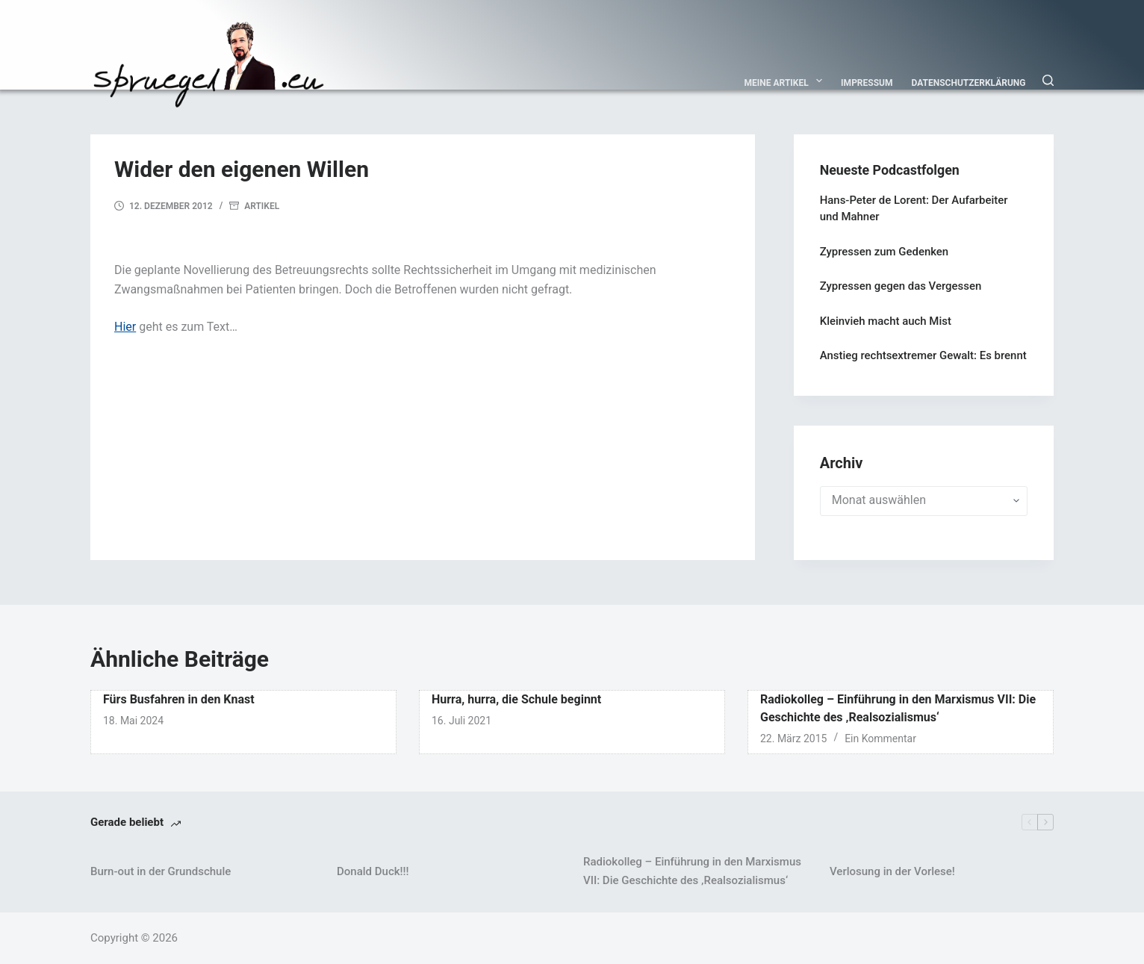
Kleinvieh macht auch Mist (885, 321)
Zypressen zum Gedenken (884, 251)
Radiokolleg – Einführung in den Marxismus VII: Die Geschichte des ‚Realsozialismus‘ (692, 871)
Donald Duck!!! (372, 871)
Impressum (866, 83)
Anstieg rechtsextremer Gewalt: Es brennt (923, 355)
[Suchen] (1048, 80)
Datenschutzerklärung (969, 83)
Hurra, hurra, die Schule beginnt (516, 699)
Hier (125, 327)
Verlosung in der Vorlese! (892, 871)
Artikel (261, 206)
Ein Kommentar (880, 738)
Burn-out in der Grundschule (160, 871)
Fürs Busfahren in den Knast (179, 699)
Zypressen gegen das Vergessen (901, 286)
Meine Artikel (786, 81)
